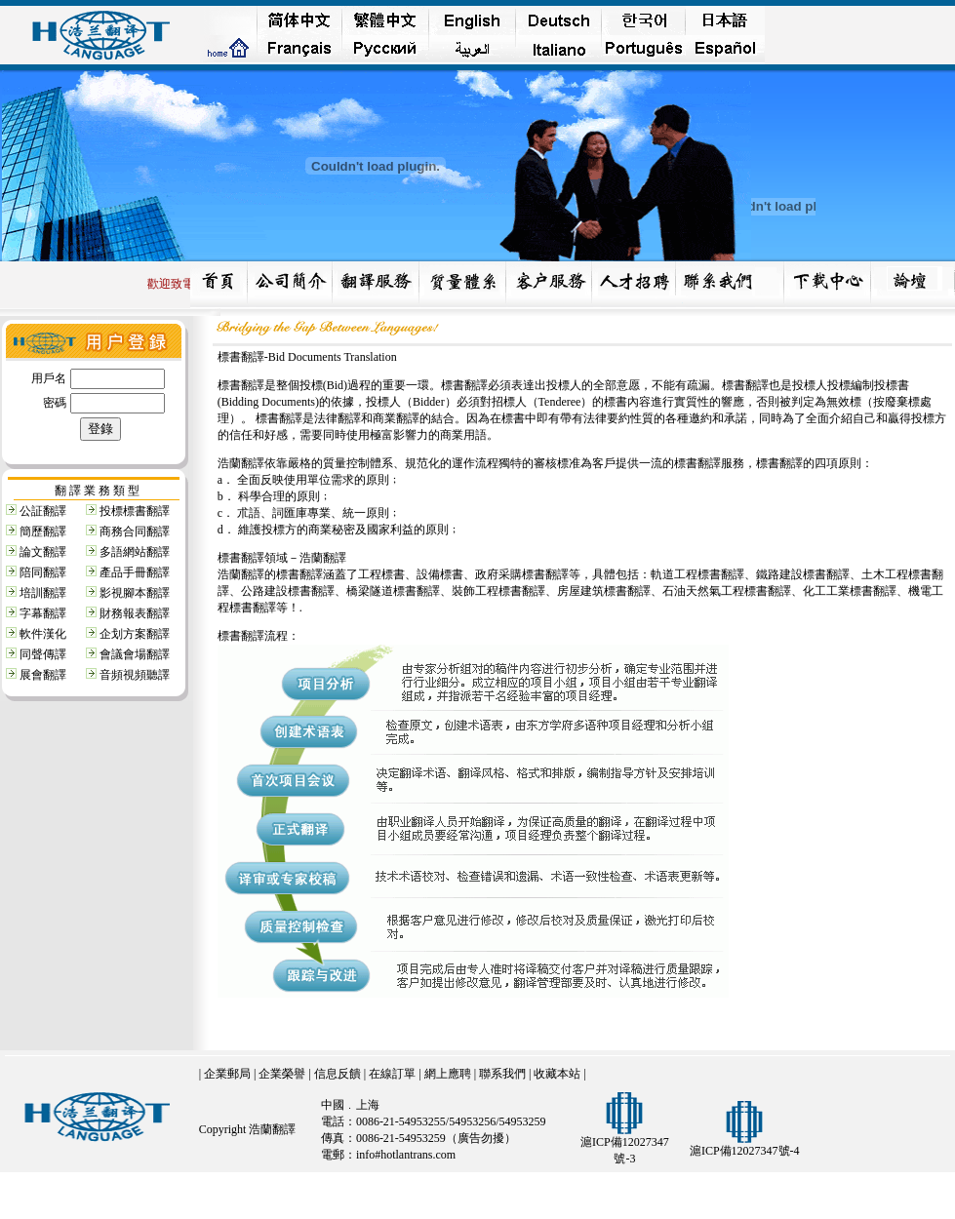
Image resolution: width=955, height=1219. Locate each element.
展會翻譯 (43, 675)
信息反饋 (337, 1074)
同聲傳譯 (43, 654)
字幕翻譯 (43, 613)
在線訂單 (392, 1074)
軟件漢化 (43, 634)
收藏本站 (557, 1074)
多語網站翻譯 (134, 552)
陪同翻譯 (43, 572)
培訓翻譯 (43, 593)
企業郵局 (227, 1074)
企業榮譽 (282, 1074)
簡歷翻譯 (43, 531)
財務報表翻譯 (134, 613)
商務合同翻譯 (134, 531)
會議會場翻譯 (134, 654)
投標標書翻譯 (134, 511)
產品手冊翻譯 (134, 572)
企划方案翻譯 (134, 634)
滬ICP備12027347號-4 (745, 1151)
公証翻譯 (43, 511)
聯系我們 (502, 1074)
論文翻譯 (43, 552)
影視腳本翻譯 (134, 593)
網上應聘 (447, 1074)
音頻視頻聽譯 (134, 675)
